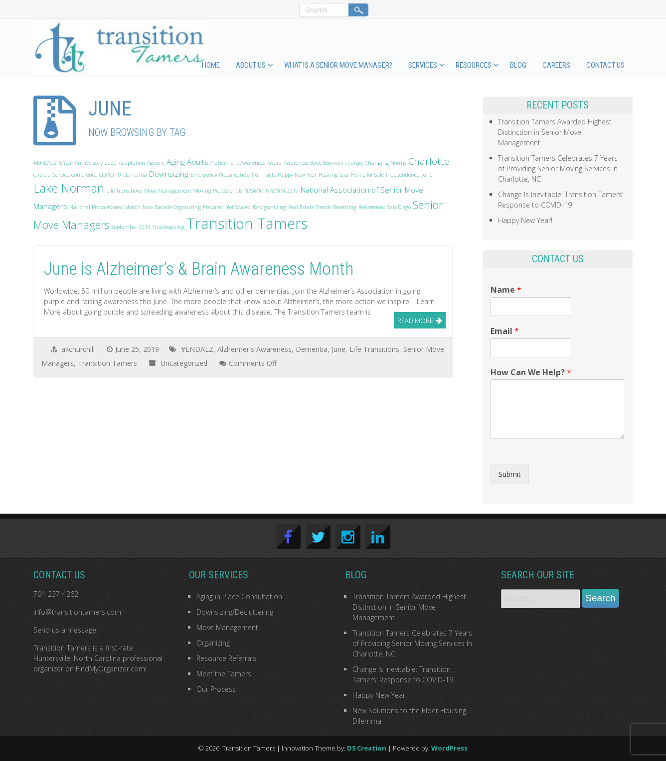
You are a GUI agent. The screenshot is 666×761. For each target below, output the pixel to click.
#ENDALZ (197, 349)
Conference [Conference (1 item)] (84, 174)
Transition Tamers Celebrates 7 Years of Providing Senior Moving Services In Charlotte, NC (558, 168)
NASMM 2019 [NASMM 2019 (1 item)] (282, 190)
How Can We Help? (531, 372)
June (338, 349)
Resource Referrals (226, 658)
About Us (251, 65)
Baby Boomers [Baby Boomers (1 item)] (326, 162)
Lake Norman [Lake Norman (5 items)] (68, 188)
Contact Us (605, 65)
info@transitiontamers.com (77, 612)
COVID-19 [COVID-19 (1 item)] (110, 174)
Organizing (213, 643)
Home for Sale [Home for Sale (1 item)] (367, 174)
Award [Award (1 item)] (274, 162)
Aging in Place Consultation (239, 596)
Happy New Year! (525, 220)
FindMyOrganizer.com (110, 668)
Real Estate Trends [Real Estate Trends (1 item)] (309, 207)
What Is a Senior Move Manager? (338, 65)
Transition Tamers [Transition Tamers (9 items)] (247, 223)
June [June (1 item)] (426, 174)
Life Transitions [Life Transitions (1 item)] (124, 190)
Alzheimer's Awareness (254, 349)
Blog (518, 65)
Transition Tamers (107, 363)
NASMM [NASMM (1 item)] (254, 190)
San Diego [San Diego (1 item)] (399, 207)
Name (506, 290)
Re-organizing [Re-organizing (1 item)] (269, 207)
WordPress (449, 748)
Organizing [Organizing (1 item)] (187, 207)
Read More (415, 320)
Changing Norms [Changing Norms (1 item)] (385, 162)
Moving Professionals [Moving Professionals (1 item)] (217, 190)
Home (211, 65)
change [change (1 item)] (354, 162)
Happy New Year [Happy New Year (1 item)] (297, 174)
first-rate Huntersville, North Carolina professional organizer (98, 658)
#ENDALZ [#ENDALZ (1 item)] (45, 162)
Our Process (216, 689)
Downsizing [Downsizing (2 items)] (168, 173)
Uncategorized (184, 363)
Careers (556, 65)
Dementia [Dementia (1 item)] (135, 174)
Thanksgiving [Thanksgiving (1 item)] (168, 226)
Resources (474, 65)
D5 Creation (366, 748)
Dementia (312, 349)
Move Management (227, 627)
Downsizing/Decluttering (234, 612)
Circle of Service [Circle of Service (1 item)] (51, 174)
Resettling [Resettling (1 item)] (344, 207)
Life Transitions (374, 349)
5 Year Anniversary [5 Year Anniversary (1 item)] (81, 162)
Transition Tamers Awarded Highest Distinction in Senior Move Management (555, 132)
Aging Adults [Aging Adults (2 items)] (187, 161)
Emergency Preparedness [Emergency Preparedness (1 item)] (220, 174)
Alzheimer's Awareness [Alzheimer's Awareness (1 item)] (237, 162)
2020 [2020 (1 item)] (111, 162)
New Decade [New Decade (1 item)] (157, 207)
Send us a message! (65, 630)
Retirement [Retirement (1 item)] (371, 207)
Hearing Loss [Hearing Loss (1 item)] (334, 174)
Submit (510, 474)
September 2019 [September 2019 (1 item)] (131, 226)
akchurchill (78, 349)
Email (505, 331)
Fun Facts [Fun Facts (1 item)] (264, 174)
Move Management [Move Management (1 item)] (167, 190)
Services (422, 65)
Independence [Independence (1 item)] (402, 174)
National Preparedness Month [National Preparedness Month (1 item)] (105, 207)
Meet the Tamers (223, 673)
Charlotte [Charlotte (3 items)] (428, 161)
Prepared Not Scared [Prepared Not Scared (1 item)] (227, 207)
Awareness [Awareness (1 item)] (296, 162)
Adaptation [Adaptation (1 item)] (132, 162)
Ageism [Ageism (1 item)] (156, 162)
